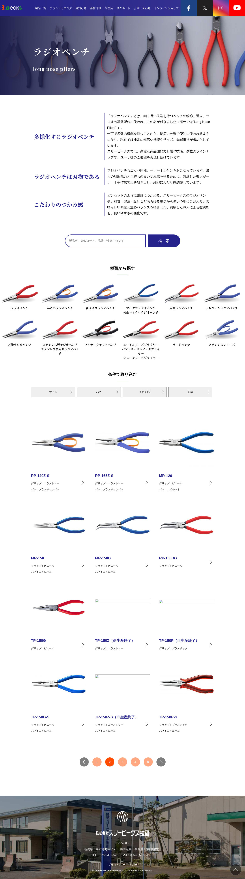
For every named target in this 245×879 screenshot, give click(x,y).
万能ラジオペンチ (19, 332)
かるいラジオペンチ (60, 295)
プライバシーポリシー (122, 864)
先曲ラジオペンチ (181, 295)
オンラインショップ (166, 8)
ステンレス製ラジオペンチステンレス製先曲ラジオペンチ (60, 336)
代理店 (109, 8)
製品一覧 (40, 8)
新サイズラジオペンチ (100, 295)
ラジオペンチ (19, 295)
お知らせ (80, 8)
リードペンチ (181, 332)
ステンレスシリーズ (221, 332)
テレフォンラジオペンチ (221, 295)
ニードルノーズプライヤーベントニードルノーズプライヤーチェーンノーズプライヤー (140, 338)
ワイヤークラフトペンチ (100, 332)
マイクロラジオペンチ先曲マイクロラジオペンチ (140, 297)
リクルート (123, 8)
